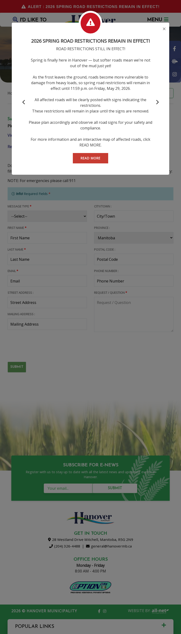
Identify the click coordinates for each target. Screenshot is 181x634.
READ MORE (90, 158)
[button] (23, 102)
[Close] (164, 29)
